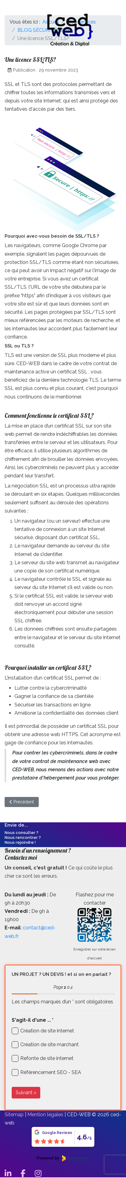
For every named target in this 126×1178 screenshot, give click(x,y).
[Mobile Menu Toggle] (9, 27)
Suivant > (26, 1092)
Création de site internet (47, 1031)
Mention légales (45, 1114)
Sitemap (14, 1114)
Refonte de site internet (46, 1058)
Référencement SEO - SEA (50, 1072)
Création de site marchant (49, 1044)
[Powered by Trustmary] (63, 1158)
